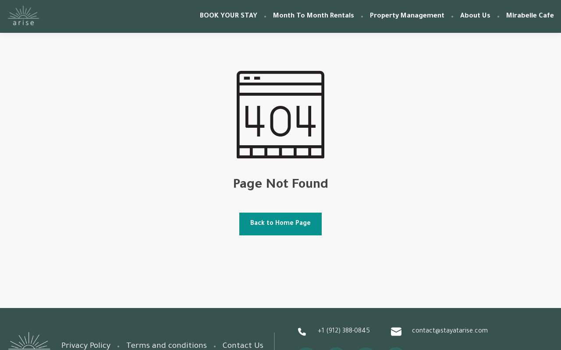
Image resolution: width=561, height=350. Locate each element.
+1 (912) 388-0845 (333, 331)
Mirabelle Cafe (530, 16)
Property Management (407, 16)
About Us (475, 16)
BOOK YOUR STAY (228, 16)
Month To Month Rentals (313, 16)
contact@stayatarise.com (439, 331)
